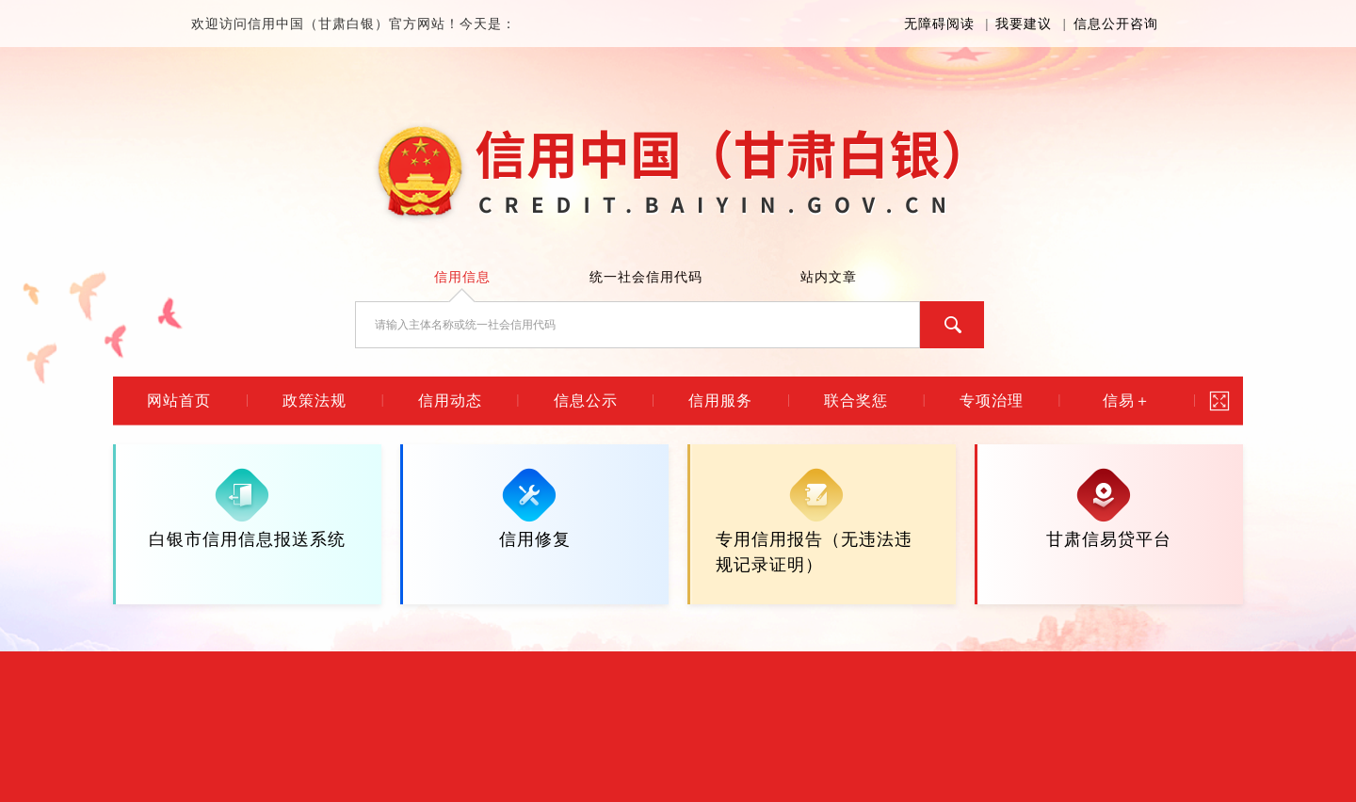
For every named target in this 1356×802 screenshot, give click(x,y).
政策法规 (314, 401)
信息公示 (586, 401)
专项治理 (992, 401)
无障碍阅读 (939, 24)
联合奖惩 (856, 401)
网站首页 (179, 401)
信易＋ (1127, 401)
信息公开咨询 (1116, 24)
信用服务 (720, 401)
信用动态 (450, 401)
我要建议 (1023, 24)
